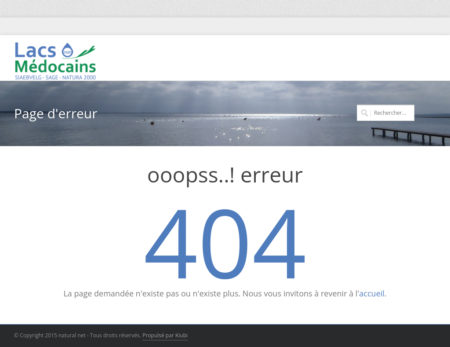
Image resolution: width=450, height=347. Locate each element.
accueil (371, 293)
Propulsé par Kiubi (165, 335)
